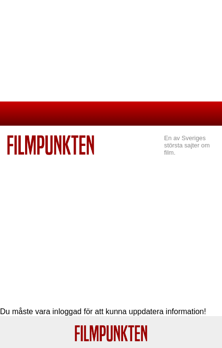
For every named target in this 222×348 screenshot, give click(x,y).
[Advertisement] (111, 227)
